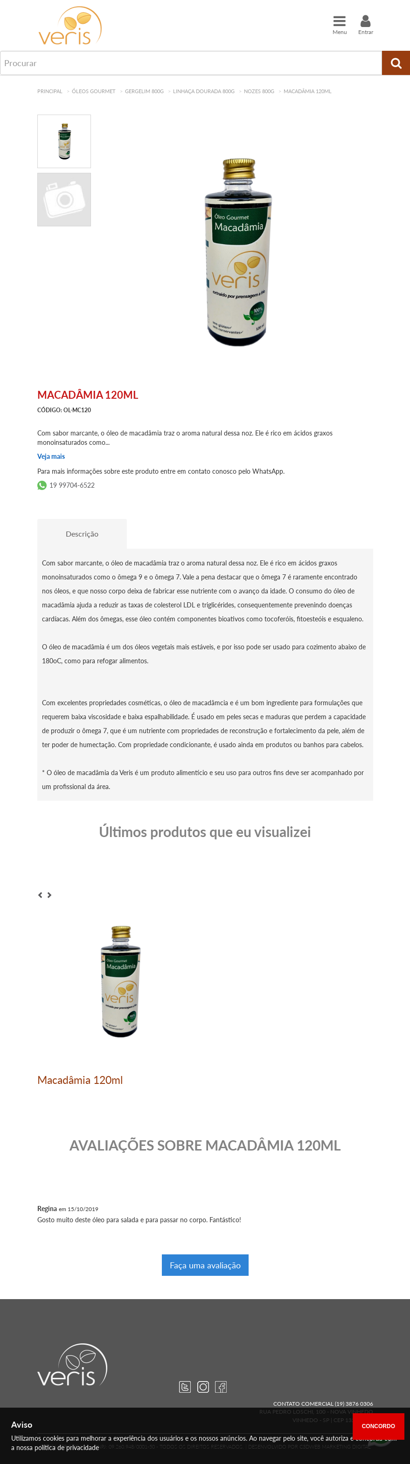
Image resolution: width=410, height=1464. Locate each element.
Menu (340, 24)
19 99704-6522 (72, 485)
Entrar (365, 24)
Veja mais (51, 456)
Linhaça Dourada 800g (204, 91)
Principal (50, 91)
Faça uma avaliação (205, 1265)
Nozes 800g (259, 91)
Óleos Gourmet (94, 91)
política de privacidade (67, 1447)
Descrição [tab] (82, 533)
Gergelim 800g (144, 91)
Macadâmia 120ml (308, 91)
